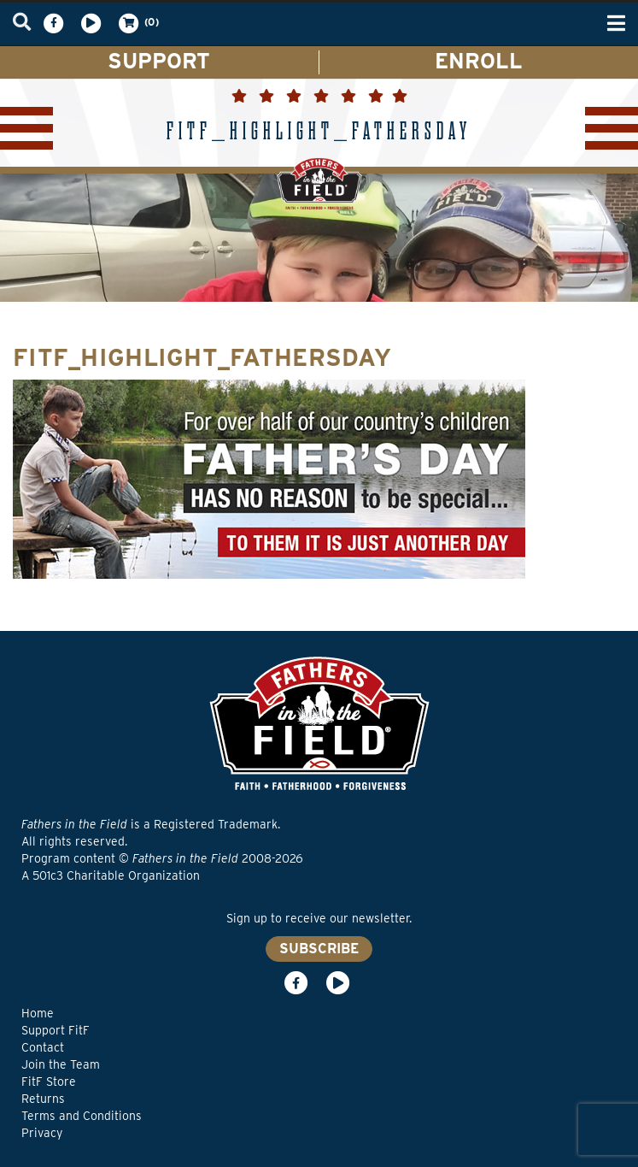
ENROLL (479, 61)
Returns (43, 1098)
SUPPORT (159, 61)
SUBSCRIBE (319, 948)
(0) (137, 23)
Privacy (41, 1133)
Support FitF (55, 1030)
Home (37, 1013)
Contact (42, 1047)
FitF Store (48, 1081)
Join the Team (60, 1064)
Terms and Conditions (81, 1116)
